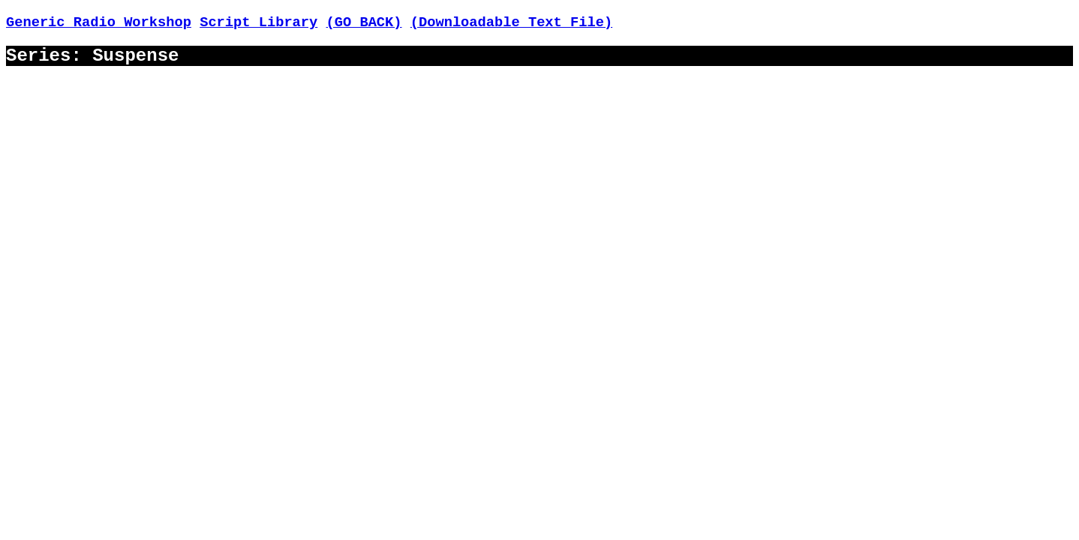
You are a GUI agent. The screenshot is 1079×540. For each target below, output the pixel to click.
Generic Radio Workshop (98, 22)
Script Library (258, 22)
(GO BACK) (364, 22)
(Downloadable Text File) (511, 22)
